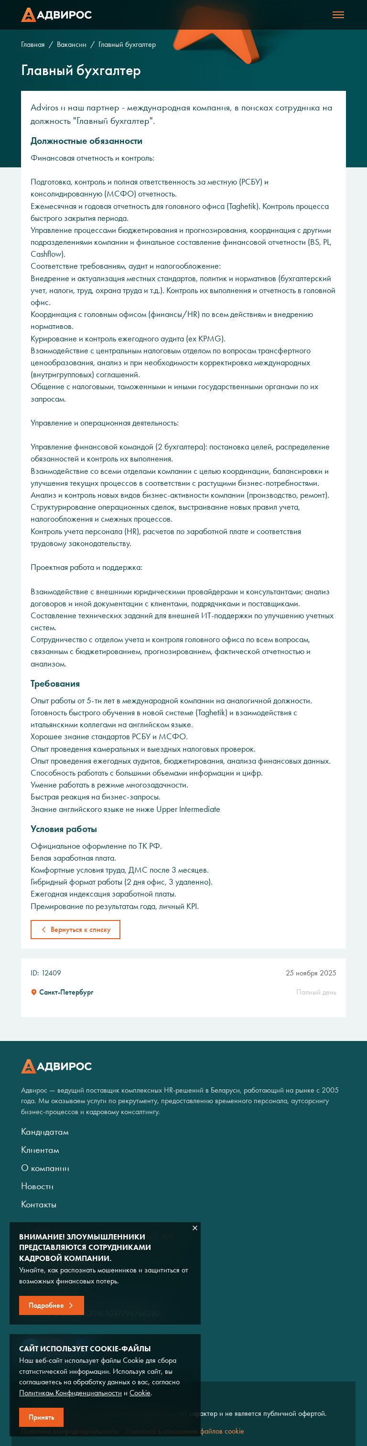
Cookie (140, 1392)
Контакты (38, 1204)
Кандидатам (45, 1131)
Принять (41, 1417)
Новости (37, 1186)
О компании (45, 1167)
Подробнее (46, 1305)
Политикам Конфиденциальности (70, 1392)
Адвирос (56, 15)
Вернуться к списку (81, 929)
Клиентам (40, 1149)
